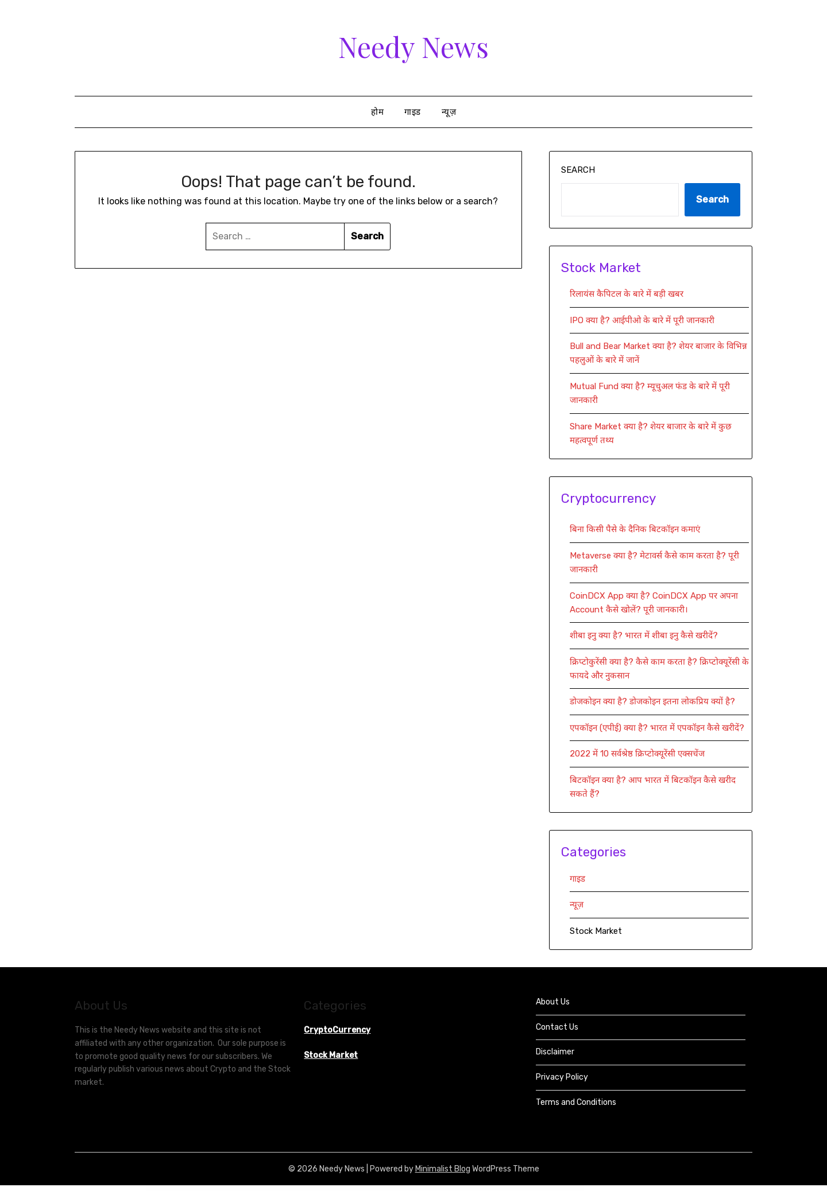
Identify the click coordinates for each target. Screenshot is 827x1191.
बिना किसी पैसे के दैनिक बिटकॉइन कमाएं (635, 529)
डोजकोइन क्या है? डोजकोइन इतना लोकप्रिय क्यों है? (652, 701)
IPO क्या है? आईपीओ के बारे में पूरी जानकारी (642, 320)
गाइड (412, 112)
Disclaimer (555, 1052)
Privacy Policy (562, 1077)
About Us (553, 1002)
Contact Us (557, 1027)
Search (578, 170)
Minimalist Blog (442, 1169)
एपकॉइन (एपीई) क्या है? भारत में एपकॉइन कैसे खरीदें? (657, 728)
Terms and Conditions (576, 1102)
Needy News (413, 46)
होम (377, 112)
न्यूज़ (449, 112)
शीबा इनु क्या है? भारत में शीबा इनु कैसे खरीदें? (644, 635)
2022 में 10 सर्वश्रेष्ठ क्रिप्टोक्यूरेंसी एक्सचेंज (638, 753)
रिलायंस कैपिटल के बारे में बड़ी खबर (626, 294)
